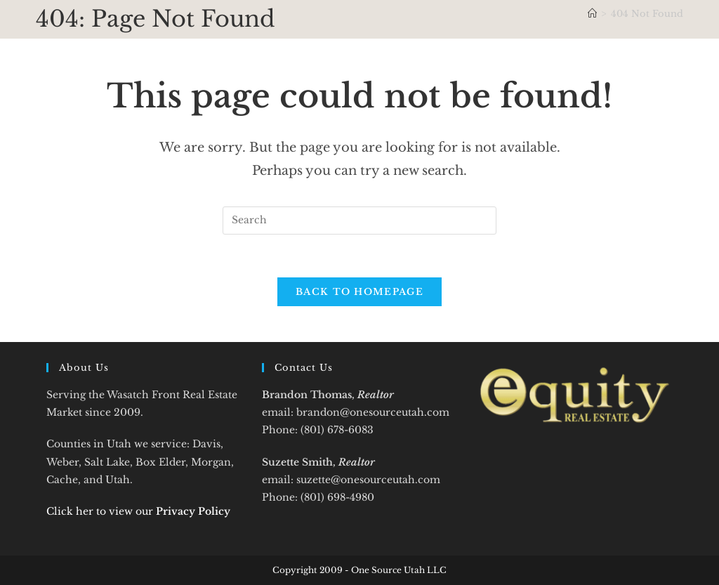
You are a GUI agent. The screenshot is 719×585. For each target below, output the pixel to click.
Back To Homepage (359, 292)
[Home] (592, 14)
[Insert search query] (359, 220)
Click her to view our (138, 511)
